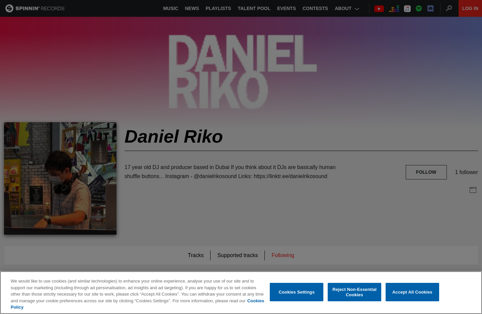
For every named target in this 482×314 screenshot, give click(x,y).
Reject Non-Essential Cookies (354, 292)
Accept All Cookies (412, 292)
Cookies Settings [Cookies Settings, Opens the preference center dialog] (297, 292)
